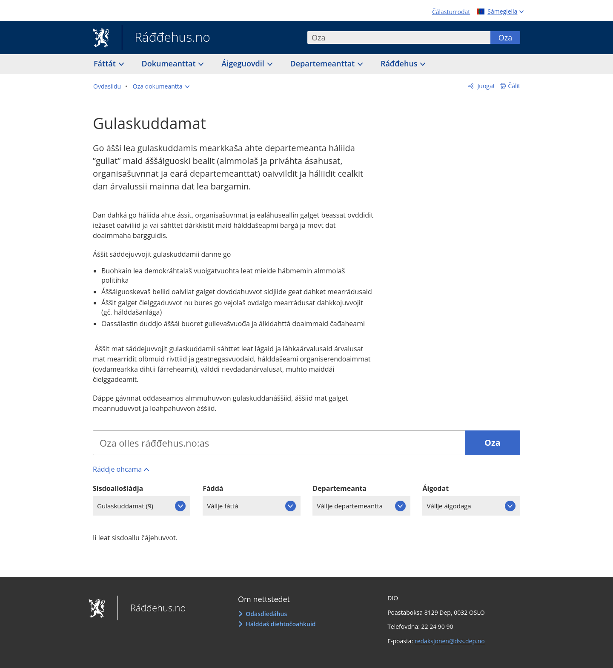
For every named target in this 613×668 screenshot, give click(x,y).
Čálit (514, 86)
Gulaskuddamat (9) (125, 506)
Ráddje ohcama (117, 469)
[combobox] (398, 37)
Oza (505, 37)
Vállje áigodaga (449, 506)
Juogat (485, 86)
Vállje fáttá (222, 506)
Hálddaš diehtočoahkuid (280, 624)
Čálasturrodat (451, 12)
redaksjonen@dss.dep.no (450, 641)
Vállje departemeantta (350, 506)
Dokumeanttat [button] (170, 63)
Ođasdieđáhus (266, 614)
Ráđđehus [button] (400, 63)
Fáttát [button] (106, 63)
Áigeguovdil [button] (243, 63)
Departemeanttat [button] (323, 63)
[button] (161, 86)
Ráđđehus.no (166, 38)
